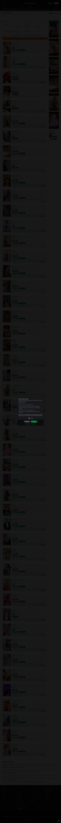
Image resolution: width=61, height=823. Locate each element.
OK (34, 421)
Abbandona (27, 421)
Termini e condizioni (32, 423)
